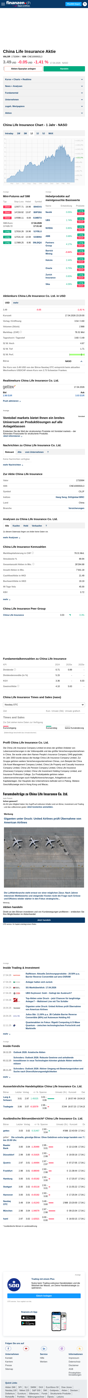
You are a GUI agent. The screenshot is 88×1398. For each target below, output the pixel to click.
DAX (41, 1387)
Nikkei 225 (24, 1390)
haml (5, 1219)
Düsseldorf (8, 1155)
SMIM (33, 1387)
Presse (8, 1365)
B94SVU (38, 207)
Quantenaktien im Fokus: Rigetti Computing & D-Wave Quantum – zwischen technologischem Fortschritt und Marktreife (53, 1025)
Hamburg (7, 1179)
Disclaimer (74, 1365)
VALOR (6, 57)
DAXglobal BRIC (76, 497)
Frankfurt (7, 1171)
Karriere (9, 1362)
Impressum (74, 1358)
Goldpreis (54, 1390)
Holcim (49, 260)
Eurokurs (21, 1393)
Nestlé (49, 212)
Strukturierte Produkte (60, 1393)
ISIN (24, 57)
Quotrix (7, 1163)
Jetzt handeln (44, 920)
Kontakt (8, 1358)
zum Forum (7, 798)
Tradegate (8, 1106)
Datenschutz (74, 1362)
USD (7, 303)
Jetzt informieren (12, 436)
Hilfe (42, 1358)
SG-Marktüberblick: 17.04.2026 (41, 987)
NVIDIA (49, 228)
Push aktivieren (12, 401)
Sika (48, 284)
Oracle (49, 268)
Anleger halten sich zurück (39, 982)
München (7, 1211)
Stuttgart (7, 1187)
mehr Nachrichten (13, 465)
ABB (48, 236)
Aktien (64, 1390)
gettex (6, 1131)
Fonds (44, 1393)
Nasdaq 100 (11, 1390)
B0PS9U (38, 212)
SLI (26, 1387)
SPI (20, 1387)
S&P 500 (36, 1390)
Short (80, 214)
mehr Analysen (11, 537)
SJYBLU (37, 231)
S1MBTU (37, 218)
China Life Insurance (13, 615)
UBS (48, 220)
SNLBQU (37, 243)
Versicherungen (76, 508)
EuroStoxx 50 (52, 1387)
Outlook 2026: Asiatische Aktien (29, 1052)
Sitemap (9, 1369)
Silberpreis (34, 1393)
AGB (71, 1369)
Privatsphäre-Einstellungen (75, 1374)
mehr (15, 303)
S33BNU (37, 237)
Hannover (8, 1195)
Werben (43, 1362)
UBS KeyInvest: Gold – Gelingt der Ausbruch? (49, 993)
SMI (45, 1390)
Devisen (74, 1390)
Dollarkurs (10, 1393)
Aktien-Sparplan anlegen (23, 69)
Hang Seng (61, 497)
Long (81, 211)
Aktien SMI (10, 1387)
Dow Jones (66, 1387)
